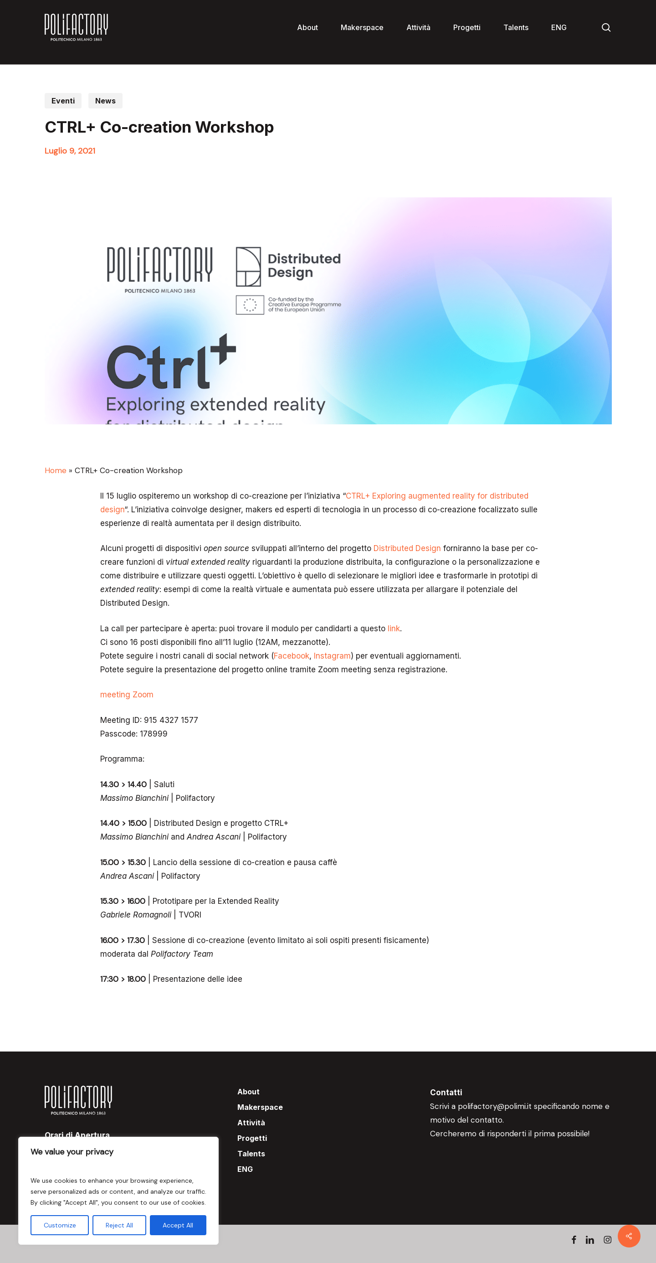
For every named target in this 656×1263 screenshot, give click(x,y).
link (394, 628)
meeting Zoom (127, 694)
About (248, 1091)
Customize (60, 1225)
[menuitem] (559, 27)
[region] (118, 1191)
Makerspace (260, 1107)
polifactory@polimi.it (495, 1106)
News (105, 100)
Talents (251, 1153)
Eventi (63, 100)
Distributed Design (407, 548)
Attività (251, 1122)
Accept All (178, 1225)
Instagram (332, 655)
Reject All (119, 1225)
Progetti (252, 1138)
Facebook (291, 655)
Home (56, 470)
